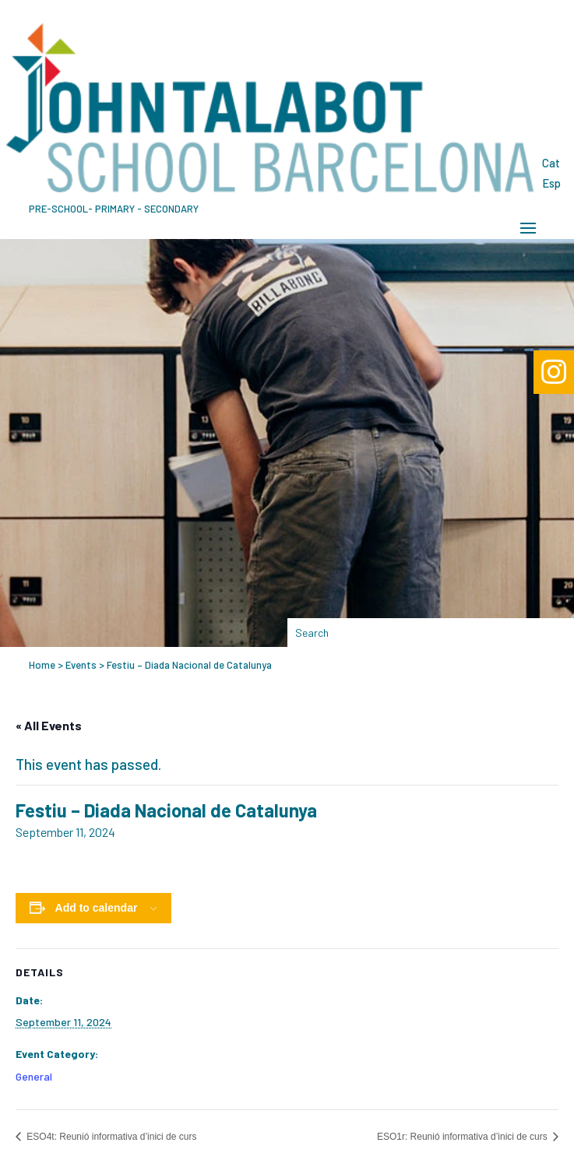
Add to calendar (96, 908)
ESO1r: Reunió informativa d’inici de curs (463, 1136)
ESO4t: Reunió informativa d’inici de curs (110, 1136)
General (34, 1076)
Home (42, 665)
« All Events (49, 725)
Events (81, 665)
